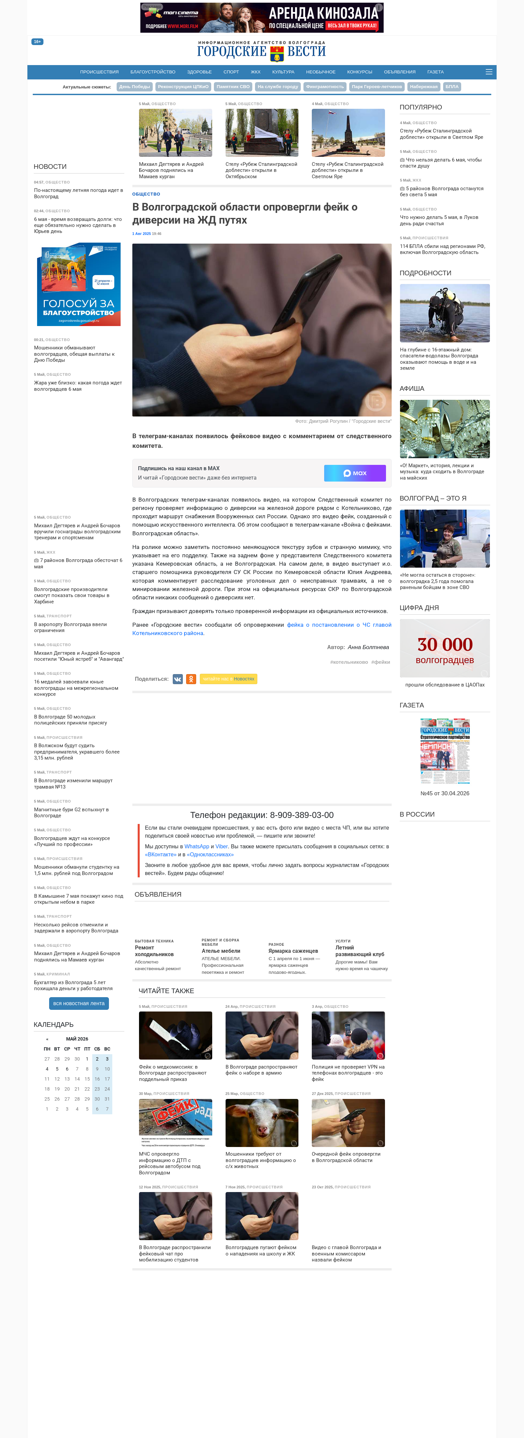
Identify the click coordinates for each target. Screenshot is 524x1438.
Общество (146, 194)
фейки (382, 662)
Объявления (399, 71)
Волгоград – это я (433, 498)
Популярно (421, 107)
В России (417, 814)
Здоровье (199, 71)
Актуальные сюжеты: (87, 86)
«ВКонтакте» (161, 854)
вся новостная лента (79, 1003)
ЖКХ (256, 71)
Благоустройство (153, 71)
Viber (222, 846)
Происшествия (99, 71)
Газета (435, 71)
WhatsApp (197, 846)
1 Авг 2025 (141, 234)
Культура (283, 71)
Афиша (412, 388)
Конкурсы (359, 71)
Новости (50, 166)
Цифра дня (419, 607)
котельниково (350, 662)
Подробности (425, 273)
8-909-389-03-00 (302, 815)
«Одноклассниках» (210, 854)
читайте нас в (228, 678)
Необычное (321, 71)
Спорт (231, 71)
